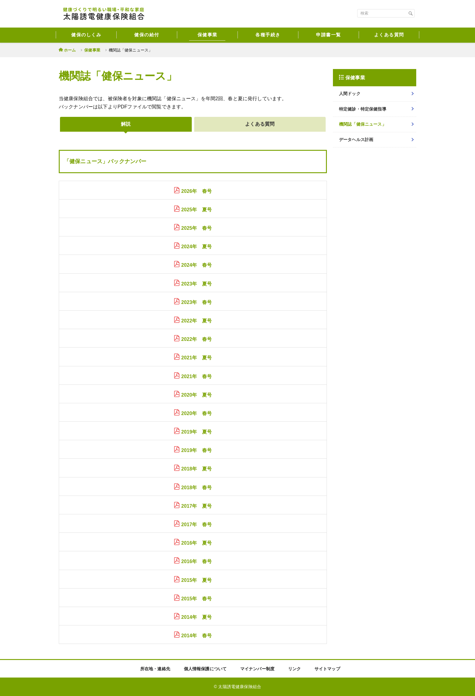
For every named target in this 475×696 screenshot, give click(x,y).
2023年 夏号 (196, 283)
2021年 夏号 (196, 357)
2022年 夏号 (196, 320)
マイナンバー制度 (257, 669)
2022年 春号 (196, 339)
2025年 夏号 (196, 209)
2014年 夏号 (196, 617)
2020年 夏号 (196, 394)
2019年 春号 (196, 450)
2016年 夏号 (196, 543)
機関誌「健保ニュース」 (362, 124)
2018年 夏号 (196, 468)
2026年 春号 (196, 191)
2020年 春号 (196, 413)
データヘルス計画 (356, 139)
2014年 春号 (196, 635)
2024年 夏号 (196, 246)
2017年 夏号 (196, 506)
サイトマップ (327, 669)
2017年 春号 (196, 524)
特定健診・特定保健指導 (362, 109)
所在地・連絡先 (155, 669)
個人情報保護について (205, 669)
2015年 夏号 (196, 580)
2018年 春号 (196, 487)
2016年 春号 (196, 561)
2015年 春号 (196, 598)
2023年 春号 (196, 302)
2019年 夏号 (196, 431)
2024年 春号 (196, 265)
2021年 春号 (196, 376)
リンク (294, 669)
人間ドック (349, 93)
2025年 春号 (196, 228)
